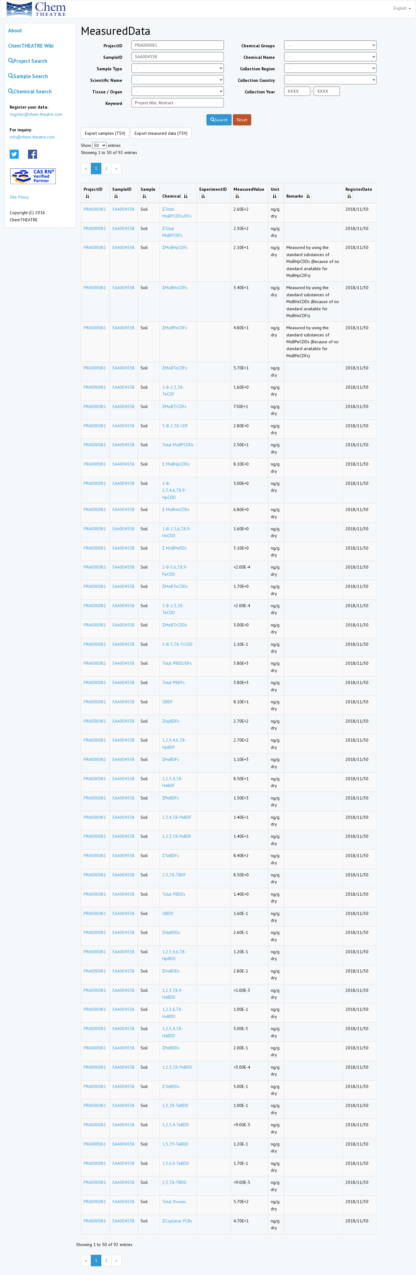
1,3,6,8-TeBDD (175, 1163)
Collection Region (257, 69)
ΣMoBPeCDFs (174, 327)
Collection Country (256, 80)
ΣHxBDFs (170, 759)
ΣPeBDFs (170, 798)
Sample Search (28, 76)
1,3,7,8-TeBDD (175, 1105)
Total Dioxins (174, 1201)
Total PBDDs (173, 894)
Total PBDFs (173, 682)
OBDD (167, 913)
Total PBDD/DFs (177, 663)
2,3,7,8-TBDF (174, 875)
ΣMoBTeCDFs (174, 368)
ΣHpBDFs (171, 721)
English (402, 8)
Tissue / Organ (107, 92)
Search (219, 120)
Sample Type (109, 69)
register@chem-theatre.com (36, 114)
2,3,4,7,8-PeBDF (177, 817)
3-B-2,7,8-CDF (175, 426)
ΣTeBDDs (171, 1086)
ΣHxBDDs (171, 971)
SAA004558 (123, 209)
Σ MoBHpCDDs (176, 464)
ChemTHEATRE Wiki (30, 45)
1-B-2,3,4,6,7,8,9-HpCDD (174, 490)
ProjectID (113, 46)
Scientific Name (106, 80)
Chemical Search (30, 91)
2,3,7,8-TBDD (174, 1182)
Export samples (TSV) (105, 133)
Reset (242, 120)
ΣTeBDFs (170, 855)
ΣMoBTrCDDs (174, 625)
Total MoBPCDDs (178, 445)
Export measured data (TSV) (161, 133)
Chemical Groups (258, 46)
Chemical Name (259, 57)
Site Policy (19, 197)
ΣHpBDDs (171, 932)
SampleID (112, 57)
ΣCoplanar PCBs (177, 1221)
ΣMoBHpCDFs (175, 247)
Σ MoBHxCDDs (176, 509)
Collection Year (260, 92)
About (15, 30)
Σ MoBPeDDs (174, 548)
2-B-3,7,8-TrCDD (177, 644)
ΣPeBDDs (171, 1048)
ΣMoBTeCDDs (175, 586)
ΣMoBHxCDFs (175, 287)
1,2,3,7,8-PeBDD (177, 1067)
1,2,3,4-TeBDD (175, 1124)
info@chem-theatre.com (32, 137)
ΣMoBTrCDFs (174, 406)
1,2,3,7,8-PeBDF (177, 836)
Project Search (27, 61)
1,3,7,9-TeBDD (175, 1144)
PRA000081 (95, 209)
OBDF (167, 702)
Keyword (113, 103)
